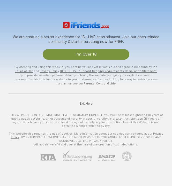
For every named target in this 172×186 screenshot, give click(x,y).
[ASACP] (103, 158)
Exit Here (86, 103)
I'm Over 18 (86, 54)
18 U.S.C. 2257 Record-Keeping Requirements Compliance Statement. (108, 71)
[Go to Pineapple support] (123, 156)
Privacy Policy (49, 71)
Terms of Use (24, 71)
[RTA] (51, 157)
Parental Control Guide (100, 83)
